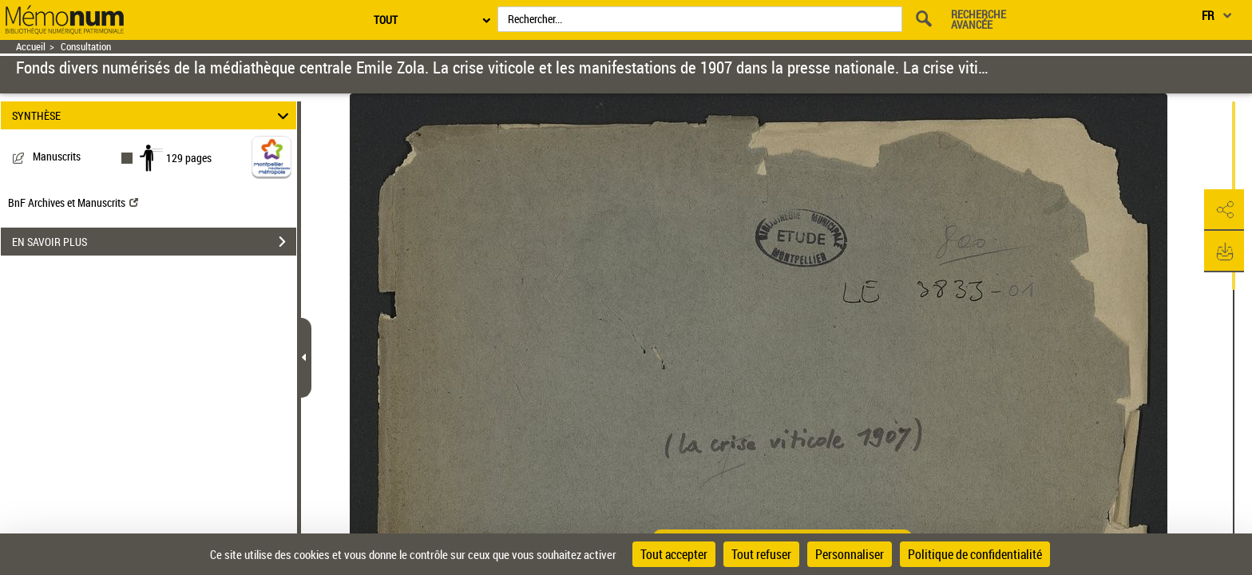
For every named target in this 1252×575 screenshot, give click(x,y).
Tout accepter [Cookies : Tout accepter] (673, 554)
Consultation (86, 47)
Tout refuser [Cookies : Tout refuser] (761, 554)
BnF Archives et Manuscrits (73, 202)
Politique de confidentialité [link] (975, 554)
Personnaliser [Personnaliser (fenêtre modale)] (849, 554)
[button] (1224, 210)
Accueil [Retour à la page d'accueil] (31, 47)
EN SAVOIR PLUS (154, 242)
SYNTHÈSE (153, 115)
